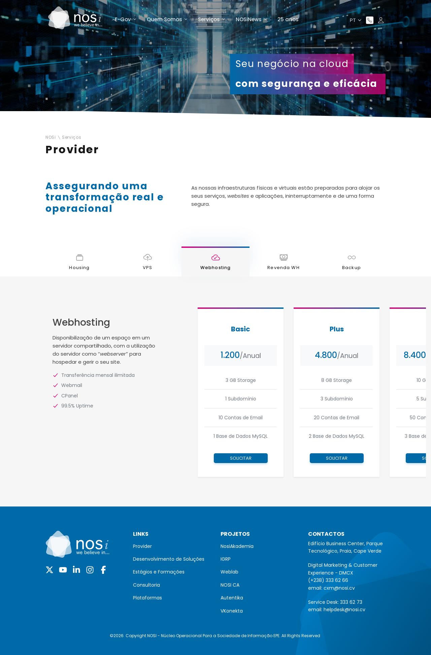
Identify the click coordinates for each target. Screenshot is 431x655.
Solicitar (241, 458)
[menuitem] (171, 546)
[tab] (79, 262)
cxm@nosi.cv (339, 588)
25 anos (288, 19)
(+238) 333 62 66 (328, 580)
